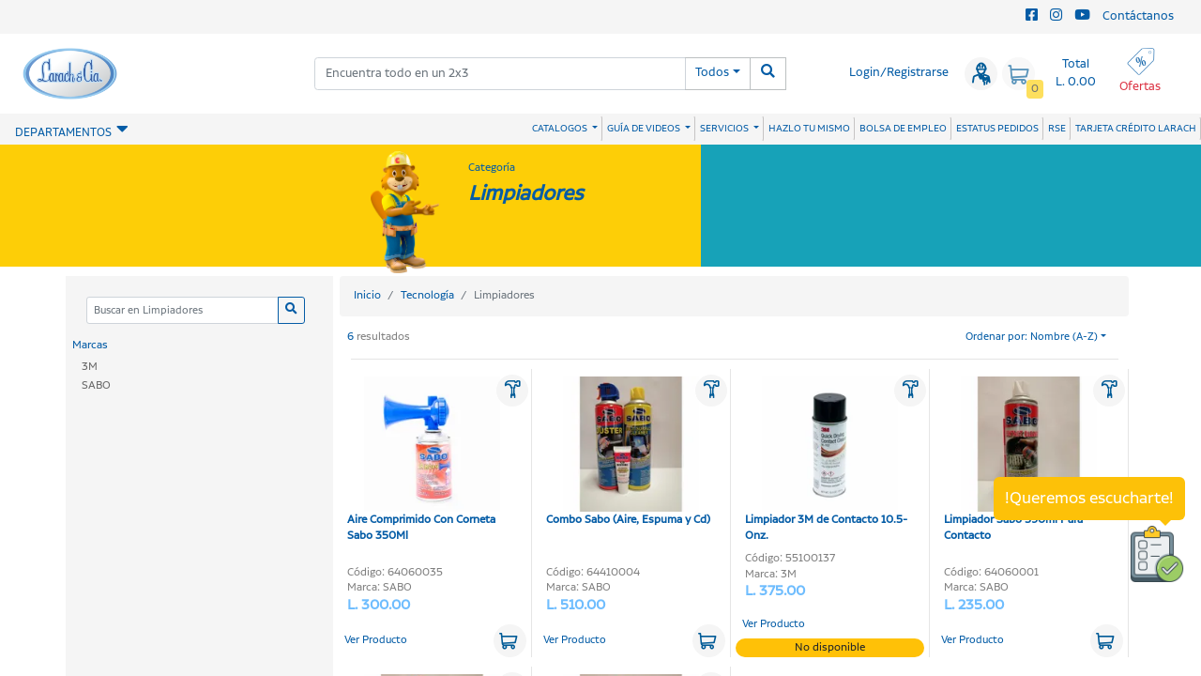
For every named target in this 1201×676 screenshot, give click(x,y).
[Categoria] (182, 310)
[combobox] (500, 73)
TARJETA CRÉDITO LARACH (1135, 128)
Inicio (367, 295)
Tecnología (427, 295)
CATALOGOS (560, 128)
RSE (1057, 128)
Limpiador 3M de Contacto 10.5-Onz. (826, 460)
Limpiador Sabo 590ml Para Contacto (1020, 460)
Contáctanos (1138, 16)
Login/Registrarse (899, 73)
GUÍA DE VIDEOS (644, 128)
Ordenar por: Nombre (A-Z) (1031, 337)
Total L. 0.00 (1076, 73)
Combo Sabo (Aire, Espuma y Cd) (628, 452)
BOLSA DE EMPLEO (903, 128)
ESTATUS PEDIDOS (997, 128)
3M (90, 367)
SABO (96, 385)
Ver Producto (375, 640)
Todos (712, 73)
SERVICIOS (725, 128)
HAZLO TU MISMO (809, 128)
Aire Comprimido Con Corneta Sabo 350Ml (423, 460)
